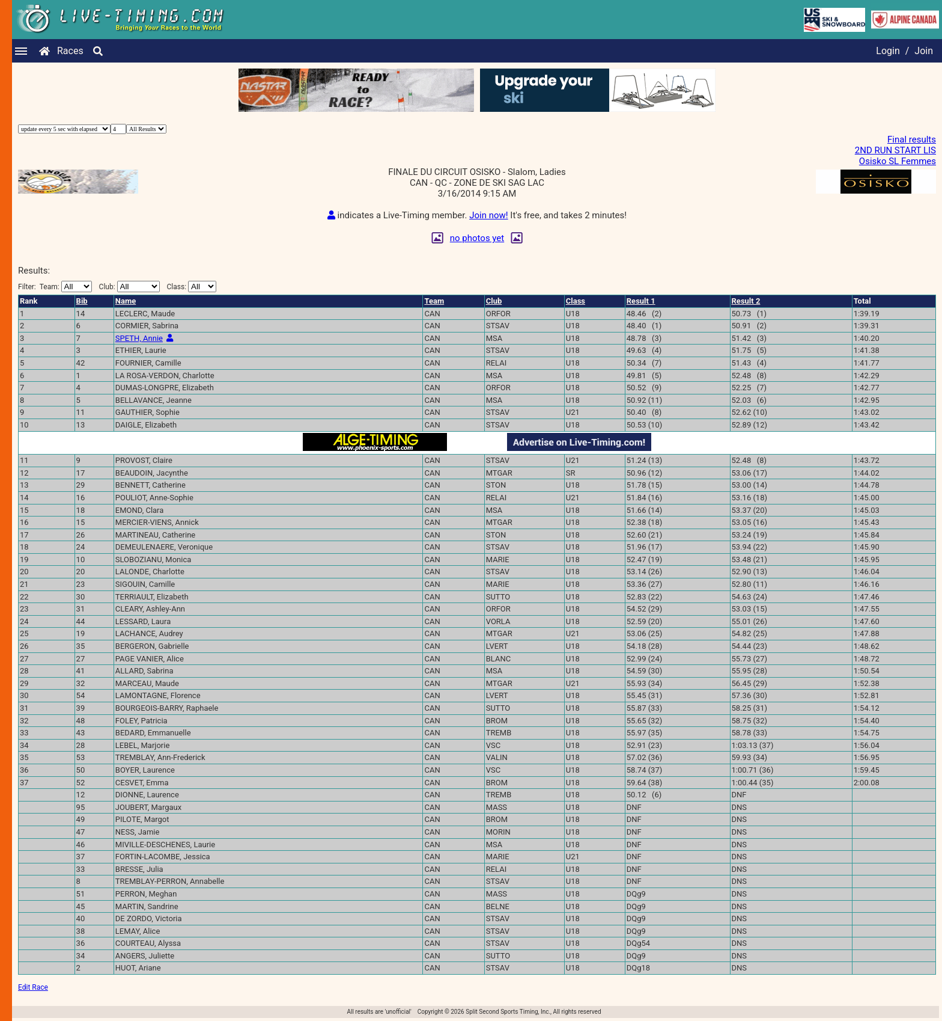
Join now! (488, 215)
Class (575, 300)
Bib (82, 300)
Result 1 (641, 300)
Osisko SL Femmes (897, 161)
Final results (911, 139)
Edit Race (33, 987)
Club (494, 300)
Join (923, 51)
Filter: (55, 286)
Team (434, 300)
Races (70, 51)
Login (887, 51)
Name (125, 300)
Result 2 (746, 300)
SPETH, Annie (139, 338)
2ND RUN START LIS (895, 150)
